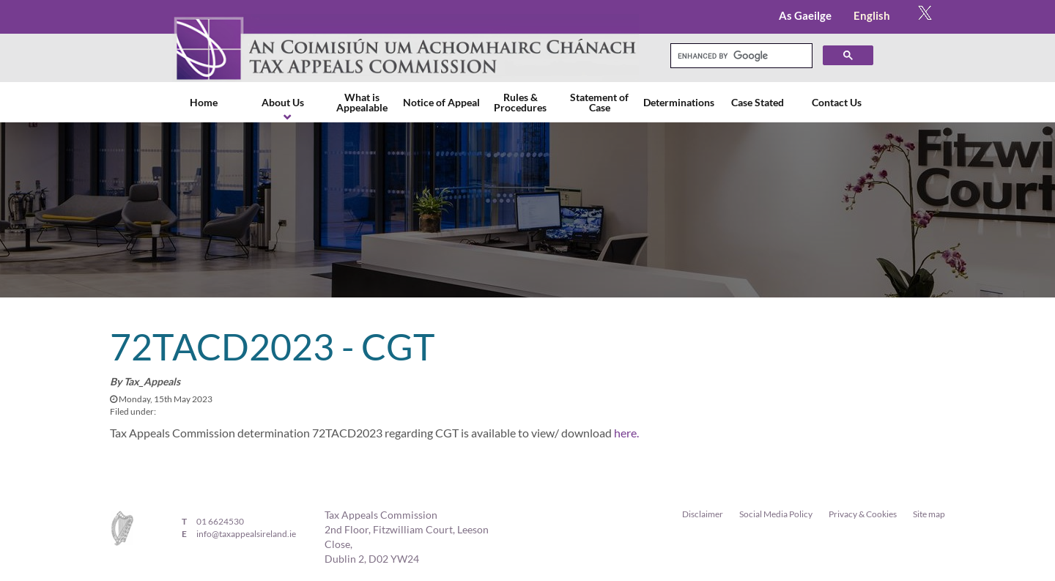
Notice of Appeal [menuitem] (441, 102)
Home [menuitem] (204, 102)
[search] (740, 56)
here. (626, 433)
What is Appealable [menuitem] (362, 102)
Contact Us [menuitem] (837, 102)
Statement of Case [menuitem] (599, 102)
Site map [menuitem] (929, 513)
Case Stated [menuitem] (757, 102)
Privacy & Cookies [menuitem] (863, 513)
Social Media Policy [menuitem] (775, 513)
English (872, 15)
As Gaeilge (805, 15)
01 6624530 (220, 521)
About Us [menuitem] (283, 102)
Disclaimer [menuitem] (702, 513)
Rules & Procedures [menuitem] (520, 102)
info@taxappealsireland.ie (246, 533)
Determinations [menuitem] (678, 102)
